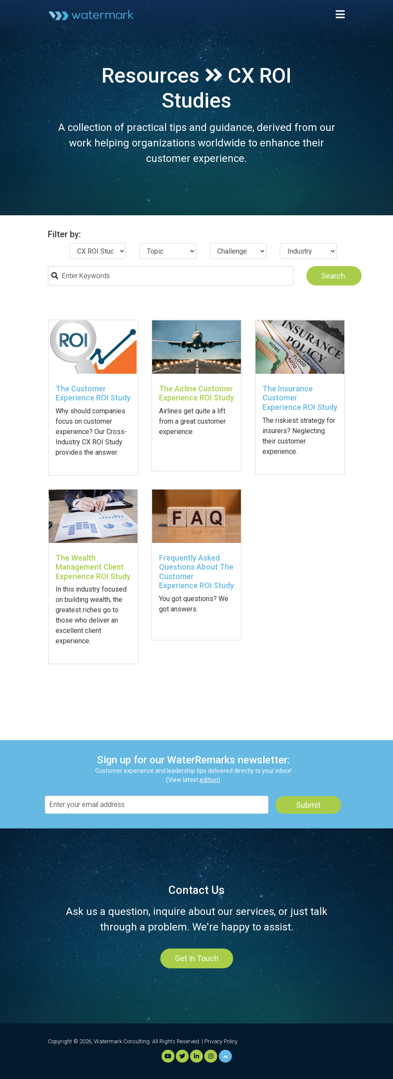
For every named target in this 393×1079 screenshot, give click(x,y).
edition (209, 779)
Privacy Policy (220, 1041)
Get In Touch (196, 958)
